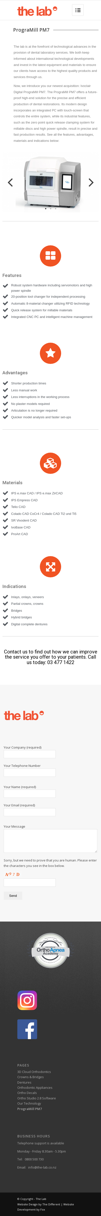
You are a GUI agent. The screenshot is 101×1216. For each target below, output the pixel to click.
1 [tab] (45, 208)
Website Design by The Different (38, 1204)
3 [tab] (55, 208)
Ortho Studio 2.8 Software (36, 1098)
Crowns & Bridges (30, 1077)
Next (89, 183)
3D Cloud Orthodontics (34, 1071)
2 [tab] (50, 208)
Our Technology (29, 1103)
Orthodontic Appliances (34, 1087)
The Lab (41, 1199)
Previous (11, 183)
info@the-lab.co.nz (42, 1167)
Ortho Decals (27, 1092)
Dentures (24, 1082)
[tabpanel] (50, 183)
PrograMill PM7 (29, 1109)
